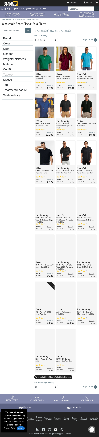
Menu (5, 9)
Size (6, 48)
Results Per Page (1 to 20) (44, 383)
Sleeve (7, 79)
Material (8, 64)
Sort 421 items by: (40, 36)
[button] (69, 2)
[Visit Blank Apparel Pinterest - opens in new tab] (62, 429)
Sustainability (11, 95)
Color (6, 43)
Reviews (30, 8)
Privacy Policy (10, 428)
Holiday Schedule (66, 419)
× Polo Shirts (40, 31)
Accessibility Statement (94, 419)
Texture (8, 74)
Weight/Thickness (14, 59)
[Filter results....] (13, 30)
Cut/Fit (7, 69)
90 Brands (19, 8)
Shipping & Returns (39, 419)
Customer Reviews (57, 419)
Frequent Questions (30, 419)
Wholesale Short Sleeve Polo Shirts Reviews (53, 377)
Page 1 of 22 (90, 387)
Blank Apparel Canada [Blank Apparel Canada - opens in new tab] (62, 434)
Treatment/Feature (15, 90)
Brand (7, 38)
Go (28, 30)
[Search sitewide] (81, 8)
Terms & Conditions (84, 419)
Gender (8, 53)
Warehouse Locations (48, 419)
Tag (5, 84)
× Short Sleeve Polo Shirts (59, 31)
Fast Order (42, 8)
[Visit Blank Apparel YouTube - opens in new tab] (56, 429)
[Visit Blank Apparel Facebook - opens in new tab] (44, 429)
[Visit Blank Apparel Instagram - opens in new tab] (50, 429)
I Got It (21, 428)
